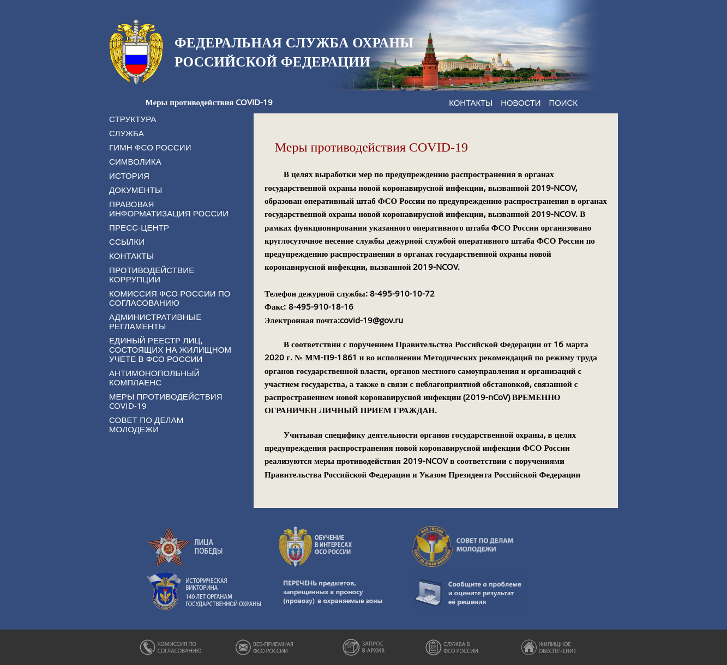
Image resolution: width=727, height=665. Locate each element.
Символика (135, 161)
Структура (133, 118)
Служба (126, 133)
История (129, 175)
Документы (135, 189)
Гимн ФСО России (150, 147)
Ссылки (127, 241)
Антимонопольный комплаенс (154, 377)
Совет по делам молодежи (146, 424)
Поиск (563, 102)
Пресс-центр (139, 227)
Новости (520, 102)
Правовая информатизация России (169, 208)
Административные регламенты (155, 321)
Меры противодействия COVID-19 (166, 401)
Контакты (470, 102)
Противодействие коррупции (151, 274)
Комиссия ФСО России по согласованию (170, 298)
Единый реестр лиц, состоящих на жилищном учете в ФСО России (170, 349)
